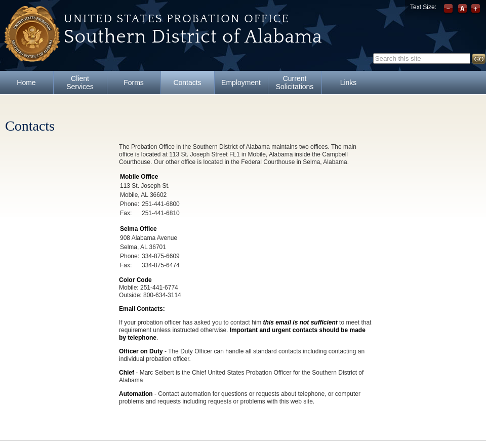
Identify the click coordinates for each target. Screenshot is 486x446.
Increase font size (475, 9)
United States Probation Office (177, 18)
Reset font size (462, 9)
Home (26, 82)
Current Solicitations (295, 82)
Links (348, 82)
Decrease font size (449, 9)
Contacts (187, 82)
